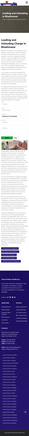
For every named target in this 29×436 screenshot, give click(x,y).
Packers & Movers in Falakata (9, 401)
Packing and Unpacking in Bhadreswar (11, 261)
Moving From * (5, 114)
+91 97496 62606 (10, 340)
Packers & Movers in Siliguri (9, 358)
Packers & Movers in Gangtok (9, 366)
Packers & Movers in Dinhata (9, 398)
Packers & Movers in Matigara (9, 407)
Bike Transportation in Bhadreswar (10, 252)
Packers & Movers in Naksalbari (10, 415)
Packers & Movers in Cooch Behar (10, 363)
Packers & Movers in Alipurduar (10, 355)
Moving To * (4, 120)
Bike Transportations (21, 315)
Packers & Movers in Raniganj (9, 409)
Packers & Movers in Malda (9, 382)
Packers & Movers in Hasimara (9, 423)
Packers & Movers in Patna (9, 371)
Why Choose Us (6, 317)
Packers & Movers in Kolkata (9, 379)
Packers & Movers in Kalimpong (10, 420)
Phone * (3, 108)
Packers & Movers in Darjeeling (10, 396)
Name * (3, 102)
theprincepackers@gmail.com (13, 347)
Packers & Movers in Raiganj (9, 385)
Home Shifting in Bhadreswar (9, 255)
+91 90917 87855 (10, 344)
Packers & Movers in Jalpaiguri (9, 388)
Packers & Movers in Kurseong (10, 418)
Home (3, 19)
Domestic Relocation (21, 307)
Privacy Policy (5, 323)
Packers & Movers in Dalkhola (9, 390)
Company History (6, 307)
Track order (5, 320)
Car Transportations (21, 313)
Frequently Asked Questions (6, 313)
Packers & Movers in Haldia (9, 393)
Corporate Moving (21, 310)
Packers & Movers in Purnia (9, 374)
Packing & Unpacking (21, 321)
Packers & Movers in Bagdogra (10, 377)
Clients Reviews (6, 310)
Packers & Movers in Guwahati (10, 369)
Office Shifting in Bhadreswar (9, 258)
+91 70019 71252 (10, 342)
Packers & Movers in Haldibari (9, 404)
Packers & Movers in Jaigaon (9, 360)
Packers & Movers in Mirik (8, 412)
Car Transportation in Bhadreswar (9, 248)
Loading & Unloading (21, 318)
